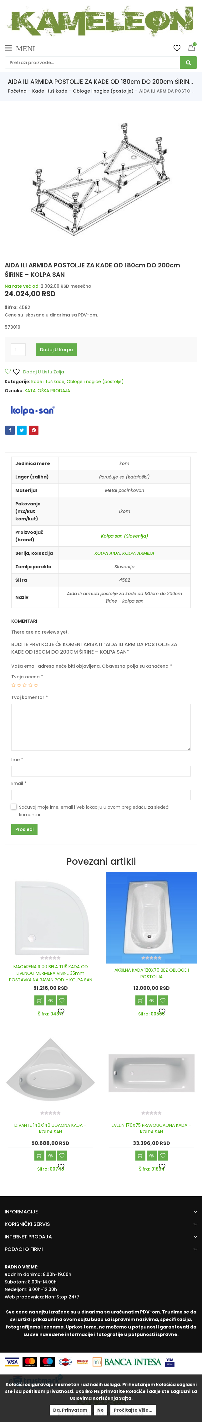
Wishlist (177, 47)
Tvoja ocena (27, 677)
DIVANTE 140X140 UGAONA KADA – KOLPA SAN (50, 1128)
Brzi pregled (51, 1000)
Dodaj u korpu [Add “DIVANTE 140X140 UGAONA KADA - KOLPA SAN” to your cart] (39, 1156)
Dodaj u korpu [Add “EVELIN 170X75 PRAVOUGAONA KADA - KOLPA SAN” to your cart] (140, 1156)
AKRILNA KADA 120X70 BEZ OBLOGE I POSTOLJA (151, 973)
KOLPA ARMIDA (138, 553)
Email (19, 783)
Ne (100, 1410)
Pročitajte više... (133, 1410)
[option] (101, 180)
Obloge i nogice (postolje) (103, 91)
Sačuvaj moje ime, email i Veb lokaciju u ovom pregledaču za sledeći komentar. (94, 811)
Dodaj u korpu (56, 350)
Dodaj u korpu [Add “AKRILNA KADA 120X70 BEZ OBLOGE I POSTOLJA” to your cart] (140, 1000)
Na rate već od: (22, 286)
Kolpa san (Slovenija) (124, 536)
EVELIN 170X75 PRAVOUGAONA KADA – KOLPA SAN (151, 1128)
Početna (17, 91)
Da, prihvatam (70, 1410)
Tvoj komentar (29, 697)
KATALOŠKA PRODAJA (47, 390)
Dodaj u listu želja (38, 372)
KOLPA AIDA (107, 553)
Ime (17, 760)
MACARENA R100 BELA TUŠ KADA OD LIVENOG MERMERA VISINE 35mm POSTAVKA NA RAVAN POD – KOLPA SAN (50, 973)
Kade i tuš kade (49, 91)
